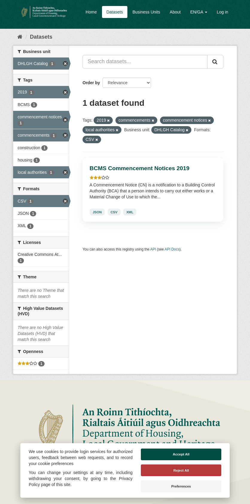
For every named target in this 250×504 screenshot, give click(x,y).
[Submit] (215, 62)
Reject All (181, 470)
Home (91, 12)
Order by (91, 82)
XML (129, 212)
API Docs (172, 249)
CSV (114, 212)
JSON (97, 212)
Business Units (146, 12)
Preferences (181, 486)
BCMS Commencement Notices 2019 (140, 168)
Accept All (181, 454)
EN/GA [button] (198, 12)
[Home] (19, 37)
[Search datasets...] (145, 62)
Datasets (114, 12)
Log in (222, 12)
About (175, 12)
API (153, 249)
